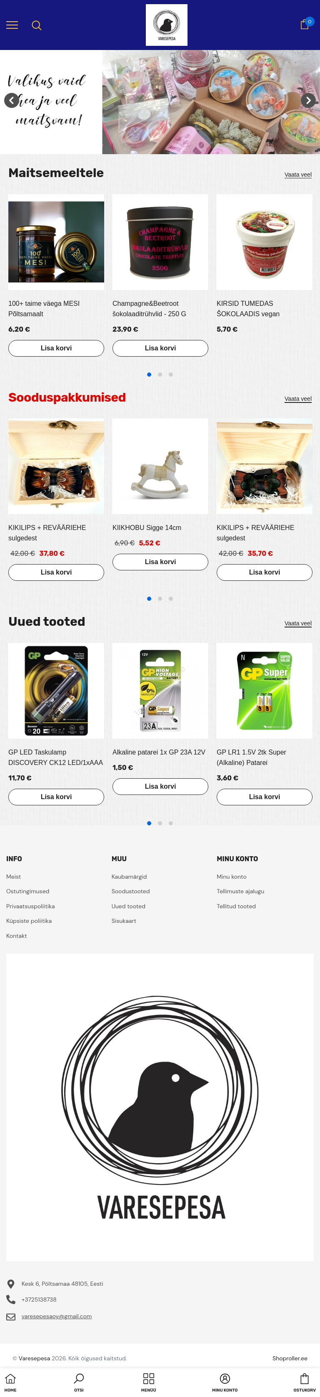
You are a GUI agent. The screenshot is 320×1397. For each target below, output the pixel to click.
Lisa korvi (56, 348)
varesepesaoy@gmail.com (57, 1316)
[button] (78, 1383)
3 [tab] (171, 374)
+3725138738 (39, 1299)
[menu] (12, 24)
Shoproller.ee (290, 1358)
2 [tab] (160, 374)
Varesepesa (34, 1358)
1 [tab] (149, 374)
